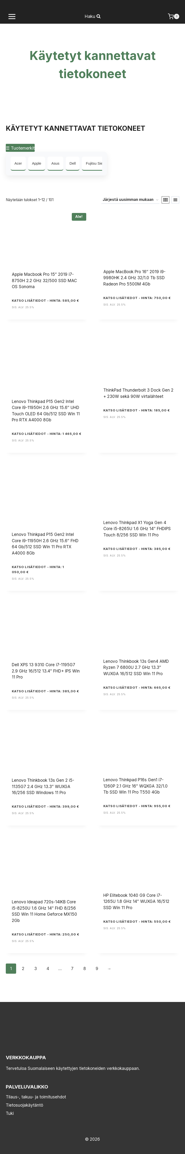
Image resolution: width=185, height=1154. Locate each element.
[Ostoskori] (173, 16)
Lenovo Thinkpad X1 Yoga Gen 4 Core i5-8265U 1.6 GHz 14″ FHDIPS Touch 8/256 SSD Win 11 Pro (137, 528)
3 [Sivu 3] (35, 968)
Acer (18, 163)
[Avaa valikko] (12, 16)
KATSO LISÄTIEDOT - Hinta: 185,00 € (136, 410)
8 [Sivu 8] (84, 968)
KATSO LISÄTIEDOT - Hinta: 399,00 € (45, 806)
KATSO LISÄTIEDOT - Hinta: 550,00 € (137, 921)
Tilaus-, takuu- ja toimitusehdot (36, 1097)
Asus (55, 163)
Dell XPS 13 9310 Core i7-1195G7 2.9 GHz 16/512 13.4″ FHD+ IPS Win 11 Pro (46, 670)
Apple (36, 163)
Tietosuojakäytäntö (24, 1105)
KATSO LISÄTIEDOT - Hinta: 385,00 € (137, 549)
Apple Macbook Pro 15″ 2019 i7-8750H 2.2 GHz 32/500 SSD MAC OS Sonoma (44, 280)
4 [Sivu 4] (47, 968)
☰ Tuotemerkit (20, 148)
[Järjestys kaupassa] (130, 200)
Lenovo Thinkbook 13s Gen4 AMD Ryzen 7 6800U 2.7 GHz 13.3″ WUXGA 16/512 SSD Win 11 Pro (136, 667)
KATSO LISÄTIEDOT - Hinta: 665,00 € (137, 687)
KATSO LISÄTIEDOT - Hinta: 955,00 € (137, 806)
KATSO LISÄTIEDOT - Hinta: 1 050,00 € (38, 569)
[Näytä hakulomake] (92, 16)
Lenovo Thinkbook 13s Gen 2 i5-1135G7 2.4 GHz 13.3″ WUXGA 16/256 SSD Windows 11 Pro (43, 786)
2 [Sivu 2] (23, 968)
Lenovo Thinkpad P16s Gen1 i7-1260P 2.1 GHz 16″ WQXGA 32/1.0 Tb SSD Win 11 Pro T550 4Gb (135, 786)
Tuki (10, 1113)
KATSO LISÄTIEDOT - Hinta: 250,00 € (45, 934)
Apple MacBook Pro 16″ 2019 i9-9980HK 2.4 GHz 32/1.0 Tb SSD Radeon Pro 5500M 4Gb (134, 277)
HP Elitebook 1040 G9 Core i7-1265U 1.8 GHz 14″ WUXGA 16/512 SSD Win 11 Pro (136, 901)
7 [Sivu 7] (72, 968)
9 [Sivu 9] (97, 968)
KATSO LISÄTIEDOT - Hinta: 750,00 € (137, 298)
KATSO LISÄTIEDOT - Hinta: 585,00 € (45, 300)
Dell (73, 163)
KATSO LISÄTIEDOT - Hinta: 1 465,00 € (46, 434)
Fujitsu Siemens (99, 163)
